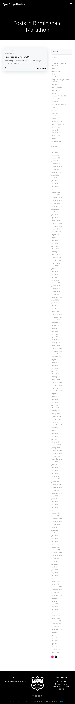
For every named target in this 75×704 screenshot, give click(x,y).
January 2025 (55, 192)
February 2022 (55, 280)
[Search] (69, 51)
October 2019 (55, 351)
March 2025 (55, 187)
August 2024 (55, 207)
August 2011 (55, 630)
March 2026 (55, 153)
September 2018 (56, 388)
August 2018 (55, 391)
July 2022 (54, 266)
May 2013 (54, 570)
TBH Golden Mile (56, 130)
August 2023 (55, 232)
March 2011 (55, 644)
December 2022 (56, 255)
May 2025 (54, 181)
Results (53, 116)
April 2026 (54, 150)
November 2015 (56, 485)
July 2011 (54, 633)
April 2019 (54, 369)
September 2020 (56, 320)
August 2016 (55, 459)
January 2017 (55, 445)
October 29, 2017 (10, 53)
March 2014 (55, 542)
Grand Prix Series (56, 96)
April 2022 (54, 275)
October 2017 (55, 420)
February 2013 (55, 579)
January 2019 (55, 377)
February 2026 (55, 156)
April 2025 (54, 184)
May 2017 (54, 434)
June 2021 (54, 303)
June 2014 (54, 533)
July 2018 (54, 394)
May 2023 (54, 241)
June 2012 (54, 601)
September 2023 (56, 229)
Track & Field (55, 133)
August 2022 (55, 263)
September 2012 (56, 593)
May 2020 (54, 332)
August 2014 (55, 528)
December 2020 (56, 312)
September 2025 (56, 170)
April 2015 (54, 505)
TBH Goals (54, 128)
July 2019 (54, 360)
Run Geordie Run (56, 119)
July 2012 (54, 599)
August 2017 (55, 425)
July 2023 (54, 235)
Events (53, 91)
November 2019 (56, 349)
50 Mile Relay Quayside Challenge (61, 63)
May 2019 (54, 366)
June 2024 (54, 212)
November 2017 (56, 417)
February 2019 (55, 374)
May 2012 (54, 604)
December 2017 (56, 414)
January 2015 (55, 513)
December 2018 (56, 380)
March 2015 (55, 508)
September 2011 (56, 627)
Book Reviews (55, 74)
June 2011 (54, 636)
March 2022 (55, 278)
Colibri (62, 699)
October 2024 (55, 201)
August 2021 (55, 298)
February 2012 (55, 613)
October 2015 (55, 488)
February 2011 (55, 647)
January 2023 (55, 252)
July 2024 (54, 209)
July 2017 (54, 428)
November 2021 (56, 289)
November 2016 (56, 451)
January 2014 (55, 547)
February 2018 (55, 408)
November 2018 (56, 383)
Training (53, 136)
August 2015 (55, 494)
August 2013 (55, 562)
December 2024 (56, 195)
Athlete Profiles (56, 69)
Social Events (55, 125)
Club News (54, 82)
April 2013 (54, 573)
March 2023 (55, 246)
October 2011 (55, 624)
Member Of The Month (58, 102)
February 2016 (55, 476)
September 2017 (56, 422)
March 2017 (55, 440)
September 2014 (56, 525)
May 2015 (54, 502)
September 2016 (56, 457)
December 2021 (56, 286)
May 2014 (54, 536)
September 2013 (56, 559)
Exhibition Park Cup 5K (58, 94)
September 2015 (56, 491)
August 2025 (55, 173)
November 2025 (56, 164)
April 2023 (54, 244)
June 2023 (54, 238)
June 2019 (54, 363)
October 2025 (55, 167)
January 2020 (55, 343)
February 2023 (55, 249)
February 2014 (55, 545)
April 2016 (54, 471)
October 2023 (55, 227)
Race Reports (55, 113)
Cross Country (55, 88)
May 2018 (54, 400)
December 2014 (56, 516)
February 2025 (55, 190)
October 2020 (55, 317)
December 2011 (56, 618)
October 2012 (55, 590)
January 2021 (55, 309)
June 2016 (54, 465)
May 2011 (54, 638)
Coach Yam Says (56, 85)
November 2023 (56, 224)
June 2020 (54, 329)
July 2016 (54, 462)
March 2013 (55, 576)
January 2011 (55, 650)
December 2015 (56, 482)
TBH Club (10, 51)
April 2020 (54, 334)
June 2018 (54, 397)
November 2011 (56, 621)
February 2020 (55, 340)
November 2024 (56, 198)
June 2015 (54, 499)
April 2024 (54, 215)
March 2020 (55, 337)
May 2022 (54, 272)
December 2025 (56, 161)
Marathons (54, 99)
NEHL (53, 105)
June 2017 (54, 431)
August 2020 (55, 323)
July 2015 (54, 496)
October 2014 (55, 522)
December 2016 (56, 448)
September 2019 (56, 354)
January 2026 (55, 158)
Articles (53, 66)
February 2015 (55, 511)
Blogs (53, 72)
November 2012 (56, 587)
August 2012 (55, 596)
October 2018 (55, 386)
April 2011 (54, 641)
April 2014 (54, 539)
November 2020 (56, 315)
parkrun (53, 108)
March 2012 (55, 610)
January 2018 (55, 411)
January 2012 (55, 616)
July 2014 (54, 530)
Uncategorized (55, 139)
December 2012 (56, 584)
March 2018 (55, 405)
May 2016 (54, 468)
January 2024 (55, 218)
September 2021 (56, 295)
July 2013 (54, 565)
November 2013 (56, 553)
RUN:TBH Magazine (57, 122)
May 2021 (54, 306)
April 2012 (54, 607)
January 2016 (55, 479)
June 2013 (54, 567)
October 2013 (55, 556)
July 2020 (54, 326)
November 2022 (56, 258)
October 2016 (55, 454)
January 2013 (55, 582)
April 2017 (54, 437)
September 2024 (56, 204)
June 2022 (54, 269)
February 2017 (55, 442)
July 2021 (54, 300)
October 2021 (55, 292)
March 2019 (55, 371)
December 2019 (56, 346)
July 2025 (54, 175)
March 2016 (55, 474)
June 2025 (54, 178)
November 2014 (56, 519)
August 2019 (55, 357)
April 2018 (54, 403)
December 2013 (56, 550)
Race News (54, 111)
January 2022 (55, 283)
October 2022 (55, 261)
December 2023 (56, 221)
